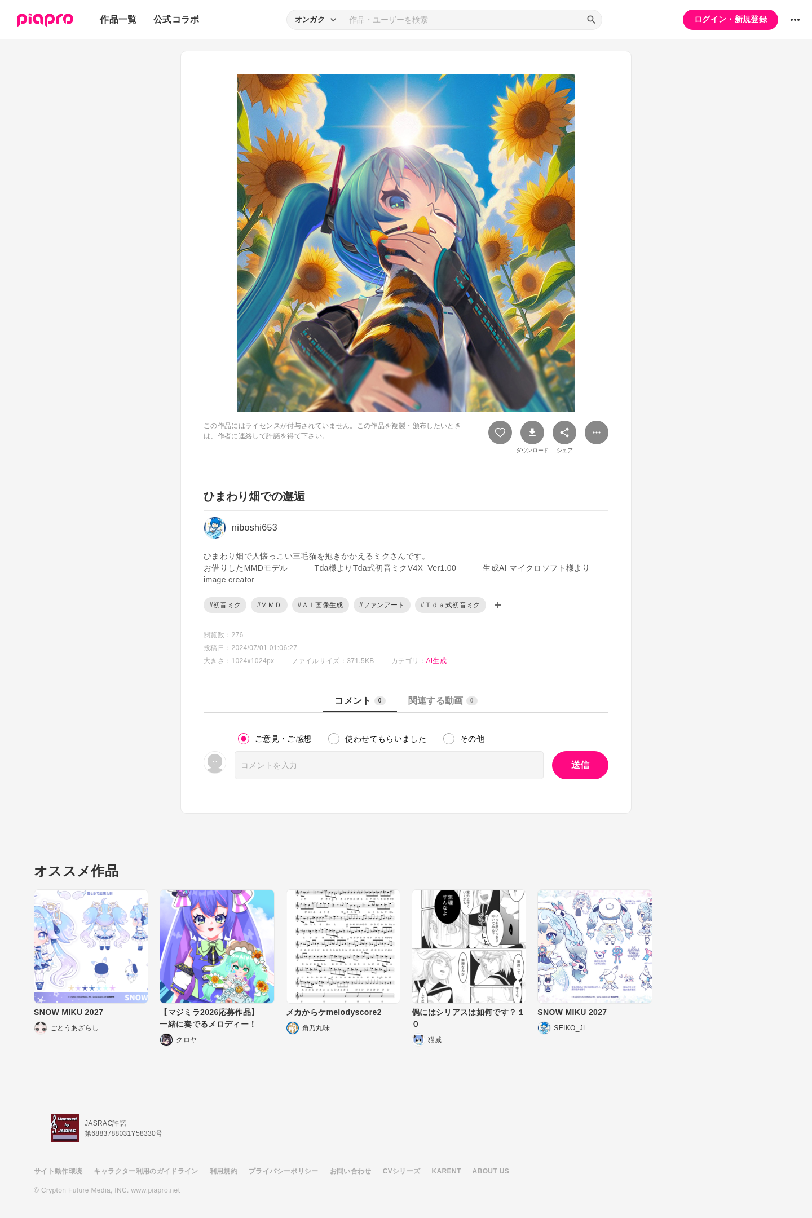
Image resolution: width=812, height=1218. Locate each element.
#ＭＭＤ (269, 605)
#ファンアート (382, 605)
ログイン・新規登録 (730, 19)
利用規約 (223, 1171)
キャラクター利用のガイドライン (146, 1171)
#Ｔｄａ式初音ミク (450, 605)
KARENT (446, 1171)
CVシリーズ (402, 1171)
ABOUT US (491, 1171)
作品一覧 (118, 19)
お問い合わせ (351, 1171)
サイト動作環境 (58, 1171)
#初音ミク (225, 605)
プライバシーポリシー (284, 1171)
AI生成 (436, 661)
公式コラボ (176, 19)
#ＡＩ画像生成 (320, 605)
